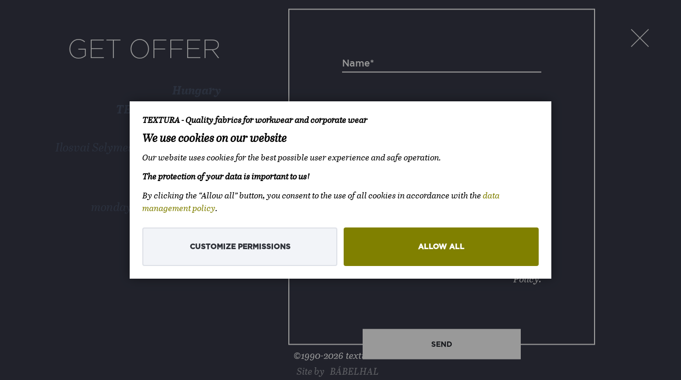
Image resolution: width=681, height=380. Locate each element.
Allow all (441, 246)
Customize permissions (240, 246)
